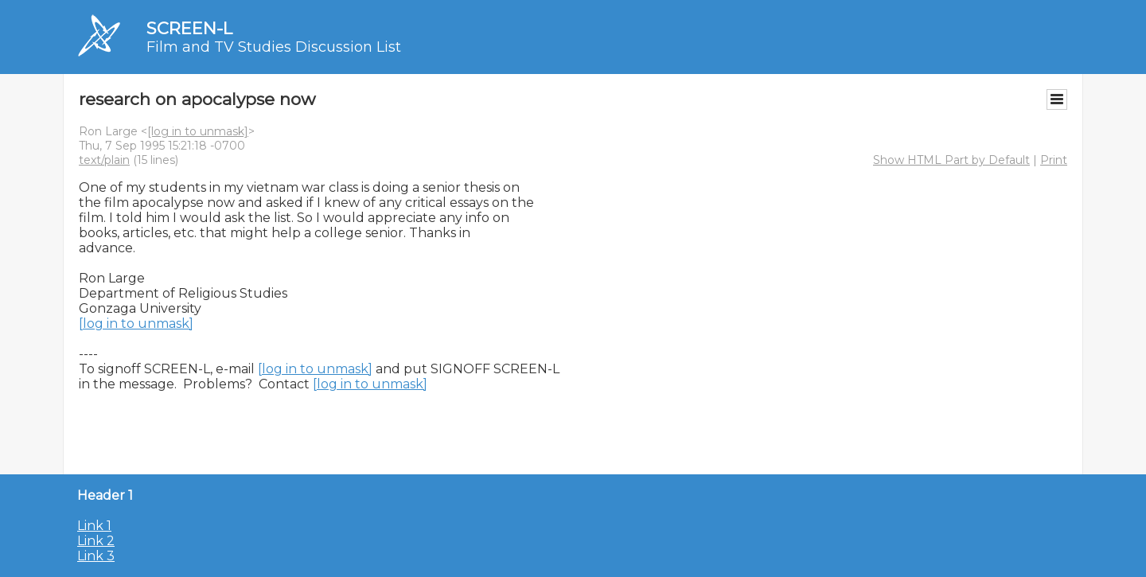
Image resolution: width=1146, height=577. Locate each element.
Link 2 (96, 540)
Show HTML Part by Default (951, 160)
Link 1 (94, 525)
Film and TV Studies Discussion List (273, 47)
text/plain (104, 160)
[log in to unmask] (197, 131)
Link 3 (96, 555)
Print (1053, 160)
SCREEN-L (189, 28)
